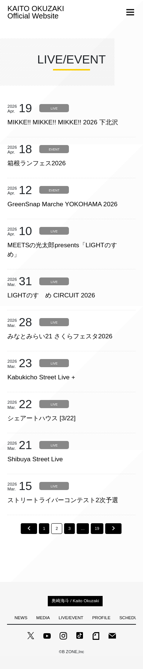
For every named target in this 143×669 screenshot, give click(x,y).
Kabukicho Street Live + (41, 377)
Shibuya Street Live (35, 459)
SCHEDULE (131, 617)
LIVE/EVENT (71, 617)
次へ (113, 528)
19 (97, 528)
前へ (29, 528)
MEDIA (43, 617)
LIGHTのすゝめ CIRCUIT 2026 (51, 295)
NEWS (20, 617)
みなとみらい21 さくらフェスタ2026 (59, 336)
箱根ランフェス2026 (36, 163)
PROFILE (101, 617)
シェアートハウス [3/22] (41, 418)
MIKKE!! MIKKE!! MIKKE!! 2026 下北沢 (62, 122)
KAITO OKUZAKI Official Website (35, 12)
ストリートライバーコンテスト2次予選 (62, 500)
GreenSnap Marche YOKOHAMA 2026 (62, 204)
